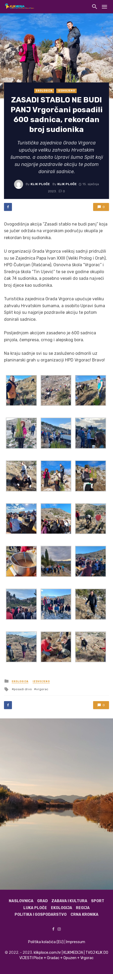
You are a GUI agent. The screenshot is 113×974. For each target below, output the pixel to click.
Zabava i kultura (69, 901)
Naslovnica (21, 901)
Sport (97, 901)
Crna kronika (84, 914)
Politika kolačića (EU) (46, 942)
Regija (83, 908)
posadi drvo (23, 689)
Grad (42, 901)
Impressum (75, 942)
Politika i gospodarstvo (41, 914)
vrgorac (42, 689)
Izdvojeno (66, 90)
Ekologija (44, 90)
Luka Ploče (35, 908)
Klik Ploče (40, 184)
